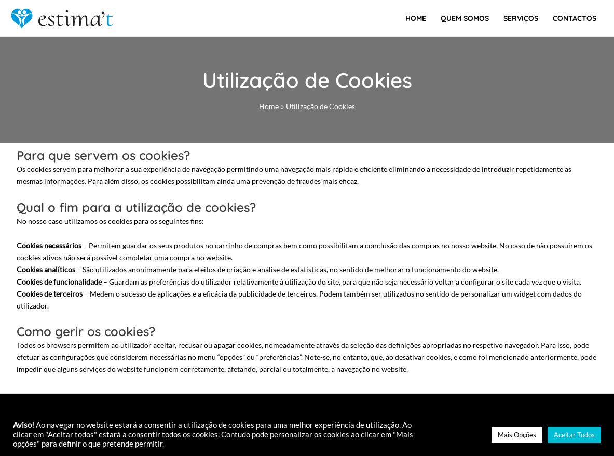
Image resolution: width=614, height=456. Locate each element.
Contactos (574, 18)
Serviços (520, 18)
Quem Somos (465, 18)
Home (415, 18)
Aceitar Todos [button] (574, 435)
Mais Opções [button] (517, 435)
